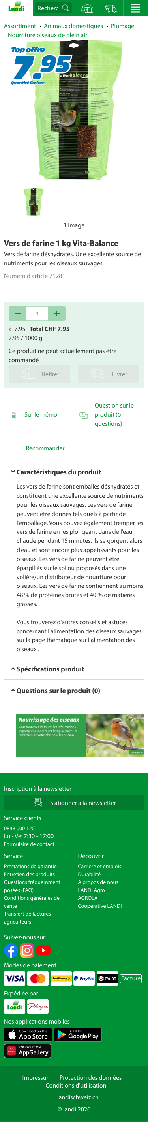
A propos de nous (98, 882)
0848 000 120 (19, 828)
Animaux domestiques (73, 26)
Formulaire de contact (29, 844)
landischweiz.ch (78, 1097)
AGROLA (88, 897)
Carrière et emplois (100, 866)
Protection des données (91, 1078)
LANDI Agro (91, 889)
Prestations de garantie (30, 866)
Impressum (37, 1078)
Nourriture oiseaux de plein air (47, 35)
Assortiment (20, 26)
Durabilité (89, 874)
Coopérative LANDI (100, 905)
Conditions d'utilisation (75, 1086)
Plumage (122, 26)
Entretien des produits (29, 874)
